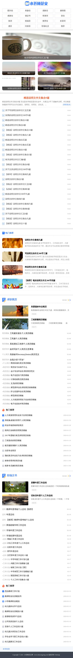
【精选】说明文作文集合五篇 (18, 145)
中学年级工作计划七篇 (20, 559)
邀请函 (63, 11)
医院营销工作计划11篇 (20, 576)
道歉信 (45, 11)
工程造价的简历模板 (13, 440)
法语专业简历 (10, 451)
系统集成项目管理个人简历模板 (18, 420)
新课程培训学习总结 (13, 616)
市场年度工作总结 (14, 530)
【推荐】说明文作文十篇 (16, 223)
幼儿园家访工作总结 (13, 642)
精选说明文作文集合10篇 (16, 150)
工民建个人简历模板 (18, 338)
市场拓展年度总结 (14, 536)
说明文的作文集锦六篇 (15, 199)
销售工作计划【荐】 (19, 567)
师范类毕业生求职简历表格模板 (23, 387)
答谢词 (45, 16)
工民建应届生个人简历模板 (21, 333)
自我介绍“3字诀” (17, 360)
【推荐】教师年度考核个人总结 (20, 520)
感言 (10, 26)
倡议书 (27, 16)
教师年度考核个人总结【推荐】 (20, 509)
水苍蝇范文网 (28, 655)
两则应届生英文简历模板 (21, 363)
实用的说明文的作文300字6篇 (18, 115)
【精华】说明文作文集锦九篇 (18, 174)
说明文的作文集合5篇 (14, 179)
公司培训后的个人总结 (14, 621)
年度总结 (10, 514)
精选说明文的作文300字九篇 (17, 194)
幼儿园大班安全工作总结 (15, 632)
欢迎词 (63, 21)
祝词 (10, 21)
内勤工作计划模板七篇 (20, 563)
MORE (64, 300)
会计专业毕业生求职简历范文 (23, 371)
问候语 (27, 26)
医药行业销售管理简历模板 (16, 430)
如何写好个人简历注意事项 (21, 349)
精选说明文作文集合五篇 (16, 140)
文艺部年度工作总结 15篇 (17, 555)
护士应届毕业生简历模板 (21, 391)
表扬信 (27, 11)
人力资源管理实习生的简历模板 (23, 400)
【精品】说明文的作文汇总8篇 (18, 184)
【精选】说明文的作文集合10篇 (19, 130)
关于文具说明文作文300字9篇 (18, 169)
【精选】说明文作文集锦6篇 (17, 209)
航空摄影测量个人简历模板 (16, 445)
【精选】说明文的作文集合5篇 (18, 155)
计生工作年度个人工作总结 (18, 543)
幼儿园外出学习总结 (13, 606)
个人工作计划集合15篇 (20, 580)
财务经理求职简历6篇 (13, 461)
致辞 (63, 26)
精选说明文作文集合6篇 (15, 125)
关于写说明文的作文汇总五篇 (18, 110)
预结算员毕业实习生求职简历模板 (18, 456)
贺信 (63, 16)
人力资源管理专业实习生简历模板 (18, 415)
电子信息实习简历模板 (20, 375)
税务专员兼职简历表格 (14, 466)
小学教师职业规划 (12, 601)
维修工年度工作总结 (15, 539)
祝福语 (27, 21)
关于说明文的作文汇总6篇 (16, 214)
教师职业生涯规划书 (13, 596)
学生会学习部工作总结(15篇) (16, 637)
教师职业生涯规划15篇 (14, 611)
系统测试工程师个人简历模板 (22, 344)
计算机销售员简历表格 (20, 379)
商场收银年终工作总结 (16, 525)
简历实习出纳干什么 (19, 367)
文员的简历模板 (17, 383)
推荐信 (45, 21)
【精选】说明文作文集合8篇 (17, 164)
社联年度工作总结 (14, 547)
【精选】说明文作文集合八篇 (18, 135)
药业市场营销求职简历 (14, 425)
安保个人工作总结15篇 (14, 626)
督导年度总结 (12, 551)
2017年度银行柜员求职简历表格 (18, 435)
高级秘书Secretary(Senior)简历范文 (24, 354)
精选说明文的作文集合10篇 (17, 120)
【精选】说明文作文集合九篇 (18, 219)
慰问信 (10, 11)
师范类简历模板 (17, 396)
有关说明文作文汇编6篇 (15, 159)
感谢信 (10, 16)
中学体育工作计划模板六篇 (22, 571)
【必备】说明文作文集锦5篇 (17, 189)
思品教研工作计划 (12, 591)
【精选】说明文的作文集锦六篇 (19, 204)
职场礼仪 (45, 26)
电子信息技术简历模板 (20, 404)
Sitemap (57, 655)
